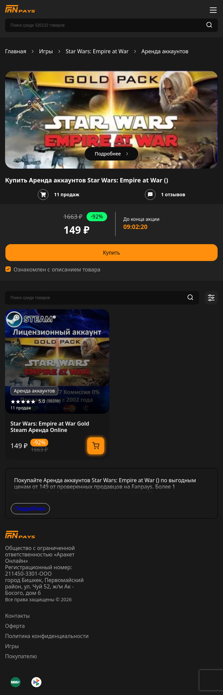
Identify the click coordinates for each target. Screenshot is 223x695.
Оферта (15, 626)
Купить (111, 253)
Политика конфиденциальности (47, 636)
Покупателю (21, 656)
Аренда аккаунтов (164, 51)
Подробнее (30, 508)
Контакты (17, 615)
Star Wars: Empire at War (97, 51)
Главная (15, 51)
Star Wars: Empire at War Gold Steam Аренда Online (49, 427)
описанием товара (76, 269)
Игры (46, 51)
